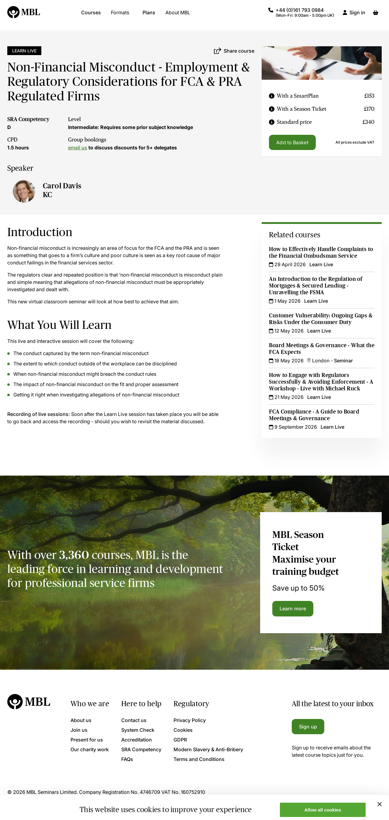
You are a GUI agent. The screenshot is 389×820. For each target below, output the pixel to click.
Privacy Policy (190, 720)
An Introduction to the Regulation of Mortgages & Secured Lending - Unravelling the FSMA (315, 285)
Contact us (133, 720)
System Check (137, 730)
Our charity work (90, 749)
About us (81, 720)
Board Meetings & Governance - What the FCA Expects (321, 348)
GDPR (180, 740)
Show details (94, 805)
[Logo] (24, 15)
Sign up (308, 727)
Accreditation (136, 740)
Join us (79, 730)
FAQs (127, 759)
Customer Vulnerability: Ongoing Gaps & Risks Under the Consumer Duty (321, 318)
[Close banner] (379, 781)
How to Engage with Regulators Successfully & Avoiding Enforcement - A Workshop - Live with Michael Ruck (321, 382)
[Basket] (376, 15)
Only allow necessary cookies (323, 805)
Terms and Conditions (199, 759)
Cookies (183, 730)
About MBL (177, 15)
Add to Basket (292, 142)
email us (77, 148)
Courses (91, 15)
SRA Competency (28, 119)
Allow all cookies (323, 787)
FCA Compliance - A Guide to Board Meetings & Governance (314, 415)
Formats (120, 15)
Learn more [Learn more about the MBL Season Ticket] (293, 608)
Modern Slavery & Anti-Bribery (208, 749)
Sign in (357, 15)
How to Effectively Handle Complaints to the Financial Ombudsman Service (321, 252)
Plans (149, 15)
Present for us (87, 740)
